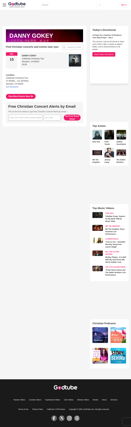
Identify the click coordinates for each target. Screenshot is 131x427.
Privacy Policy (37, 409)
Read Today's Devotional (103, 54)
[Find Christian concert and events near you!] (64, 47)
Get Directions (12, 87)
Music (104, 400)
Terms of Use (23, 409)
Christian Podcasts (104, 323)
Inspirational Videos (52, 400)
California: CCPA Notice (56, 409)
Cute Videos (68, 400)
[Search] (100, 4)
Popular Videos (19, 400)
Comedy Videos (35, 400)
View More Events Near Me (20, 96)
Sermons (114, 400)
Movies (95, 400)
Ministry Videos (83, 400)
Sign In (124, 5)
